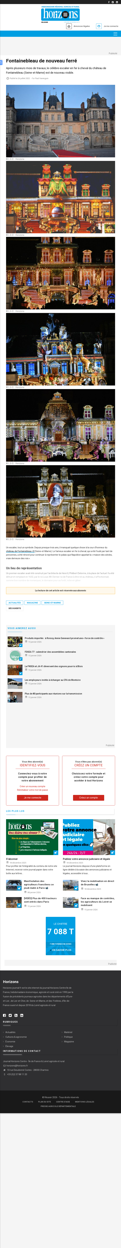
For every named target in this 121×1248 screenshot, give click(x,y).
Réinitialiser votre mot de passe (32, 790)
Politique (68, 1037)
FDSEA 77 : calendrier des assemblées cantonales (50, 652)
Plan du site (44, 1102)
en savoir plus (61, 950)
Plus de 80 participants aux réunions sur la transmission (53, 693)
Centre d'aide (63, 1102)
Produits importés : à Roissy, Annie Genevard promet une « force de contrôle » (64, 638)
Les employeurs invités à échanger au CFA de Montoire (53, 680)
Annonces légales (77, 26)
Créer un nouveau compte (32, 786)
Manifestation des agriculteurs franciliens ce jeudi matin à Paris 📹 (39, 884)
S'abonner (12, 859)
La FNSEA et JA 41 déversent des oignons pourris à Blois (54, 666)
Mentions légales (84, 1102)
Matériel (68, 1032)
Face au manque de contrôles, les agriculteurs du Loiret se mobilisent (98, 902)
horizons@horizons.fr (15, 1066)
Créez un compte (88, 797)
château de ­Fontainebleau (19, 551)
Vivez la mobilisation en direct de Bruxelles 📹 (97, 883)
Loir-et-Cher (19, 1001)
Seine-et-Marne (52, 603)
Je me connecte (109, 26)
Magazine (32, 603)
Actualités (15, 603)
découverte (15, 608)
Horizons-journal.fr (12, 988)
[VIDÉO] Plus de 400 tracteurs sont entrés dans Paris (40, 900)
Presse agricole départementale (58, 1106)
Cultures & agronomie (16, 1037)
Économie (10, 1041)
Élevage (9, 1046)
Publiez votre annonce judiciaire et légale (86, 859)
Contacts (27, 1102)
